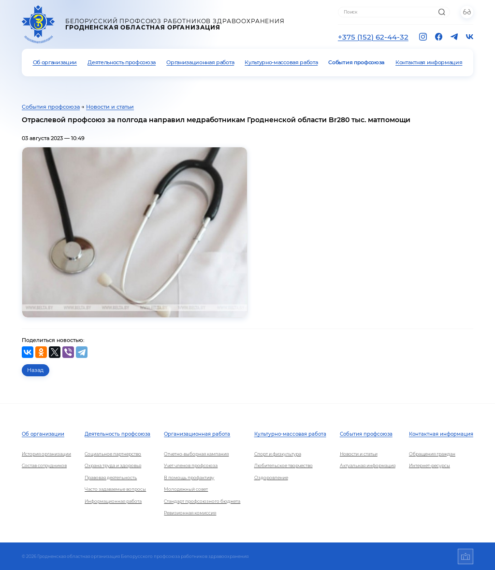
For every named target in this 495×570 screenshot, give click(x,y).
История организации (46, 453)
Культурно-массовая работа (281, 62)
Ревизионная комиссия (190, 512)
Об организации (55, 62)
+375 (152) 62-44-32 (373, 37)
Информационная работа (113, 501)
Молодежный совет (186, 489)
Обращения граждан (432, 453)
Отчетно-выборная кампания (196, 453)
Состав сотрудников (44, 465)
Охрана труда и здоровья (113, 465)
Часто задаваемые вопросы (115, 489)
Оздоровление (271, 477)
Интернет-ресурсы (429, 465)
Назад (35, 370)
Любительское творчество (283, 465)
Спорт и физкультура (277, 453)
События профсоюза (356, 62)
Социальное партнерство (113, 453)
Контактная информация (428, 62)
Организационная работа (200, 62)
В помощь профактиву (189, 477)
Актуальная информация (367, 465)
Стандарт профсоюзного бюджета (202, 501)
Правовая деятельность (111, 477)
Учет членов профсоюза (191, 465)
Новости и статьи (110, 106)
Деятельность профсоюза (121, 62)
